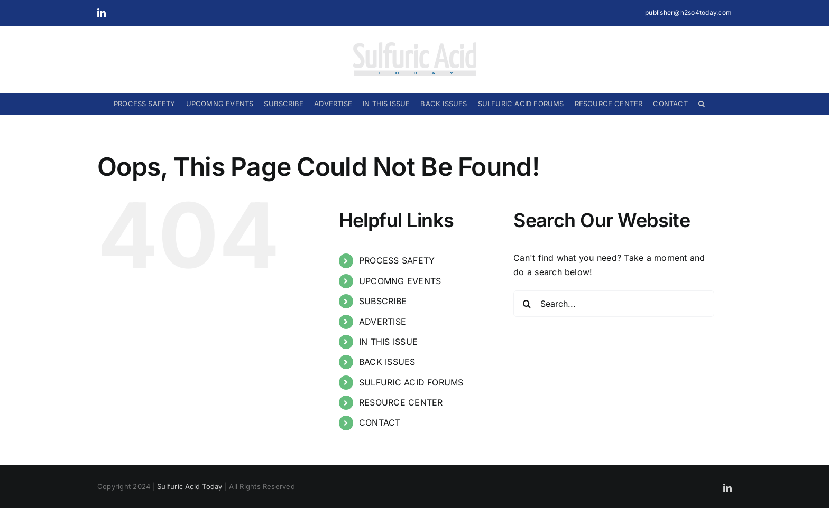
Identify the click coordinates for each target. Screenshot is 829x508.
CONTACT (380, 422)
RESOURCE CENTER (401, 402)
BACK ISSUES (387, 361)
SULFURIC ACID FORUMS (411, 382)
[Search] (526, 303)
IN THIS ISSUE (388, 341)
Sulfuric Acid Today (190, 486)
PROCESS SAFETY (397, 260)
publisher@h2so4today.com (688, 12)
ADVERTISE (382, 321)
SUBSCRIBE (383, 301)
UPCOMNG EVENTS (400, 281)
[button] (701, 103)
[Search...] (613, 303)
